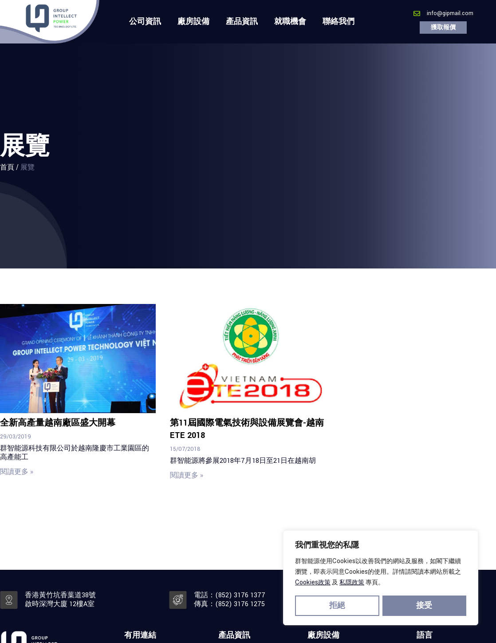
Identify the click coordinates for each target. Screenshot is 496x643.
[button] (443, 27)
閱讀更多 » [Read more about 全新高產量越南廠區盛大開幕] (16, 472)
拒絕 (337, 606)
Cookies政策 (313, 584)
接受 (425, 606)
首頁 (7, 167)
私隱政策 (351, 584)
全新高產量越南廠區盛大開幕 (57, 423)
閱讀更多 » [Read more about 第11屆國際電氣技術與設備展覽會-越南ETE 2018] (186, 475)
